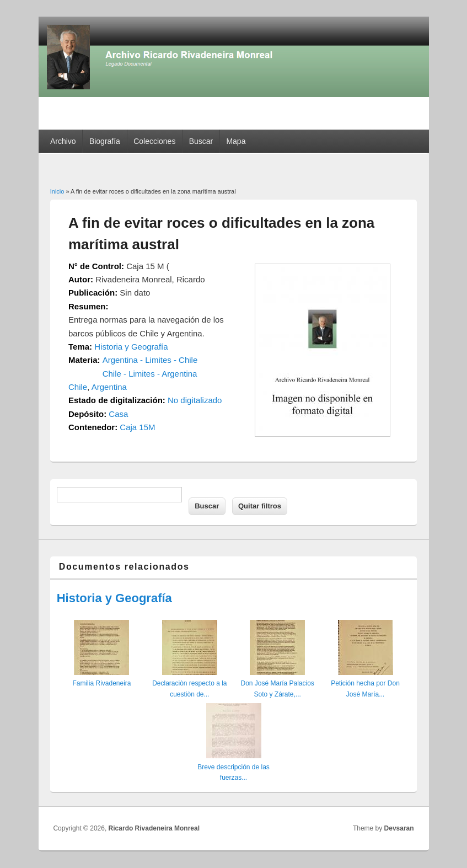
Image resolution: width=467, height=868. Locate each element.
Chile (77, 387)
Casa (118, 414)
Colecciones (154, 141)
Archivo (63, 141)
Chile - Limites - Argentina (150, 373)
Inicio (57, 191)
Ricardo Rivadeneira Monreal (154, 828)
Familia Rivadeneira (101, 683)
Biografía (104, 141)
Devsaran (399, 828)
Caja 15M (137, 427)
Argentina (109, 387)
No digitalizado (195, 400)
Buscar (201, 141)
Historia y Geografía (131, 346)
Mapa (235, 141)
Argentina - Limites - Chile (150, 360)
